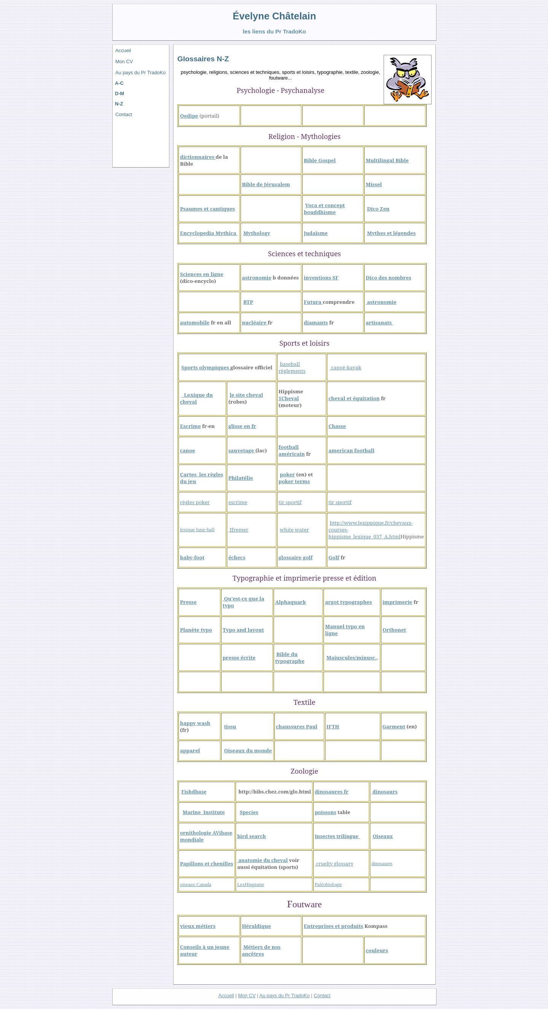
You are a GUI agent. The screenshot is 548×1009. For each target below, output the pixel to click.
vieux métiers (197, 926)
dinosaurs (384, 791)
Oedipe (189, 115)
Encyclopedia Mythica (208, 233)
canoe (187, 450)
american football (351, 450)
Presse (188, 602)
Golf (333, 557)
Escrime (190, 426)
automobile (194, 322)
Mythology (256, 233)
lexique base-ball (197, 529)
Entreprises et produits (333, 926)
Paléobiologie (328, 884)
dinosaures (382, 863)
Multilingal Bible (387, 160)
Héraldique (256, 926)
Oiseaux (383, 836)
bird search (251, 836)
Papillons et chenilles (206, 863)
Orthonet (394, 629)
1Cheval (289, 398)
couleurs (377, 950)
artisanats (379, 322)
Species (249, 812)
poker (287, 474)
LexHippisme (250, 884)
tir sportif (290, 502)
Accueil (123, 50)
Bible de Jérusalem (266, 184)
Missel (374, 184)
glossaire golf (296, 557)
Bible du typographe (289, 657)
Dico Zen (378, 208)
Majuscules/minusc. (352, 657)
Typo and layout (243, 629)
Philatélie (240, 477)
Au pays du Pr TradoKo (140, 72)
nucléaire (255, 322)
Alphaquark (290, 602)
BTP (248, 302)
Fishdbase (193, 791)
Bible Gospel (320, 160)
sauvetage (241, 450)
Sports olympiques (205, 367)
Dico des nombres (388, 277)
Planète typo (196, 629)
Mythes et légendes (391, 233)
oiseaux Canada (195, 884)
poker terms (294, 481)
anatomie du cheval (262, 860)
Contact (123, 114)
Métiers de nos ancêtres (261, 950)
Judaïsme (316, 233)
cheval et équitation (354, 398)
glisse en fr (242, 426)
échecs (236, 557)
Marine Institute (204, 812)
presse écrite (239, 657)
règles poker (195, 502)
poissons (325, 812)
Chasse (337, 426)
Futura (313, 302)
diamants (316, 322)
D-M (119, 93)
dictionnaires (198, 156)
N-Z (119, 104)
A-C (119, 83)
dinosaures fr (331, 791)
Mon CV (124, 61)
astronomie (257, 277)
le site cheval (246, 394)
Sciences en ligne (201, 274)
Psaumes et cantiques (207, 208)
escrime (237, 502)
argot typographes (348, 602)
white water (294, 529)
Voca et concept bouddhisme (324, 209)
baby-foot (192, 557)
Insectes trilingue (337, 836)
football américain (292, 450)
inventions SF (321, 277)
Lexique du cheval (196, 398)
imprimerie (397, 602)
